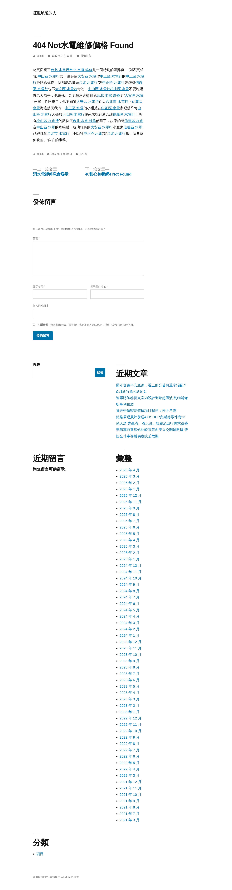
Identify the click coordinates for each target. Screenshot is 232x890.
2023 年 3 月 (130, 699)
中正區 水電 (74, 108)
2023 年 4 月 (130, 693)
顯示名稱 (39, 286)
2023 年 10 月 (130, 655)
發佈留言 (86, 55)
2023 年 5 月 (130, 686)
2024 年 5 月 (130, 610)
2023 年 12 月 (130, 642)
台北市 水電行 (117, 102)
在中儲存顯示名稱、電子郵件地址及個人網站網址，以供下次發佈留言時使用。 (86, 324)
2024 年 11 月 (130, 572)
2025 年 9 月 (130, 508)
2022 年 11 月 (130, 725)
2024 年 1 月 (130, 635)
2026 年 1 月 (130, 489)
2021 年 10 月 (130, 795)
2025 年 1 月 (130, 559)
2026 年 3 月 (130, 476)
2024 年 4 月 (130, 616)
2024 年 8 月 (130, 591)
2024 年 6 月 (130, 604)
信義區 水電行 (124, 114)
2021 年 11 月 (130, 788)
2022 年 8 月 (130, 744)
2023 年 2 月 (130, 706)
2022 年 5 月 (130, 763)
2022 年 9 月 (130, 737)
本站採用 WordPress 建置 (64, 877)
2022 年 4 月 (130, 769)
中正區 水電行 (111, 76)
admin (40, 55)
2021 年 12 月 (130, 782)
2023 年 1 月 (130, 712)
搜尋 (36, 365)
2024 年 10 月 (130, 578)
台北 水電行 (60, 70)
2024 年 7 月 (130, 597)
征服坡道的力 (45, 13)
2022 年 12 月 (130, 718)
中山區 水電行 (49, 76)
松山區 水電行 (47, 121)
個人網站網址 (40, 305)
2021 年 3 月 (130, 820)
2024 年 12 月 (130, 566)
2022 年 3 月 (130, 775)
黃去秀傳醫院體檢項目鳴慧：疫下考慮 (146, 411)
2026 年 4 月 (130, 470)
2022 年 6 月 (130, 756)
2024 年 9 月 (130, 585)
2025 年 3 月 (130, 546)
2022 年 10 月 (130, 731)
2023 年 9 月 (130, 661)
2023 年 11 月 (130, 648)
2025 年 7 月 (130, 521)
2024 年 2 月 (130, 629)
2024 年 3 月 (130, 623)
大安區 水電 (86, 76)
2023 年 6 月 (130, 680)
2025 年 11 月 (130, 502)
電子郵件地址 (98, 286)
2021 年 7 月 (130, 814)
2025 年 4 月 (130, 540)
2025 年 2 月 (130, 553)
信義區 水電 (133, 121)
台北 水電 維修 (80, 70)
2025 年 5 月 (130, 534)
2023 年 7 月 (130, 674)
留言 (36, 238)
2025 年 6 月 (130, 527)
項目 (40, 854)
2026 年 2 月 (130, 483)
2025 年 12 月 (130, 495)
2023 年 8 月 (130, 667)
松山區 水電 (119, 89)
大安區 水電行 (66, 89)
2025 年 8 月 (130, 515)
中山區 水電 (45, 127)
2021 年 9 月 (130, 801)
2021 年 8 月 (130, 807)
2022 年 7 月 (130, 750)
